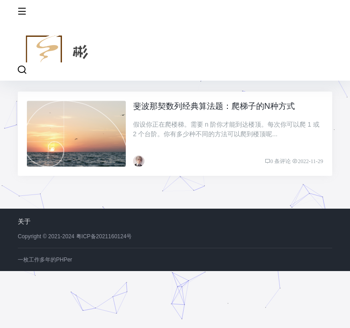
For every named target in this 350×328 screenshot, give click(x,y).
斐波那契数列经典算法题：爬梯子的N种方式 (214, 106)
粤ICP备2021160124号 (104, 236)
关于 (24, 221)
